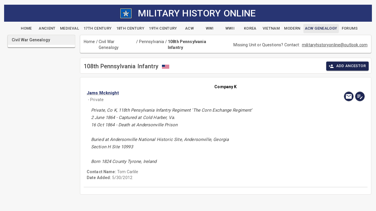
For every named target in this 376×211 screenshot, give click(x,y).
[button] (184, 93)
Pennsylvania (151, 41)
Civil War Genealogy (109, 44)
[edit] (360, 96)
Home (89, 41)
